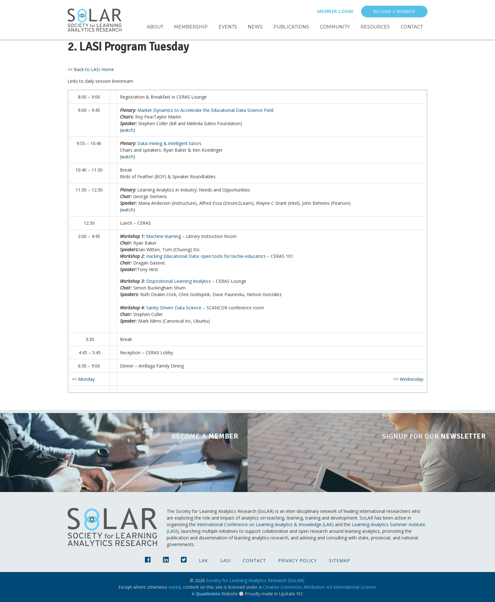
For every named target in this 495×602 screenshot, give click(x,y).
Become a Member (394, 11)
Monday (86, 379)
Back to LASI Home (94, 69)
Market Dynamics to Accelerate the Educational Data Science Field (205, 110)
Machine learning (163, 236)
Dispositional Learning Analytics (178, 281)
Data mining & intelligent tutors (169, 143)
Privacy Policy (297, 560)
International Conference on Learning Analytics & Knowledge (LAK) (265, 524)
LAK (203, 560)
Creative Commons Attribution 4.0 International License (319, 587)
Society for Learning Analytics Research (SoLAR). (255, 580)
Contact (254, 560)
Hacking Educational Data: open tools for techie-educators (206, 256)
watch (127, 130)
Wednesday (411, 379)
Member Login (335, 11)
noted (175, 587)
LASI (225, 560)
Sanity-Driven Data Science (173, 308)
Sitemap (339, 560)
